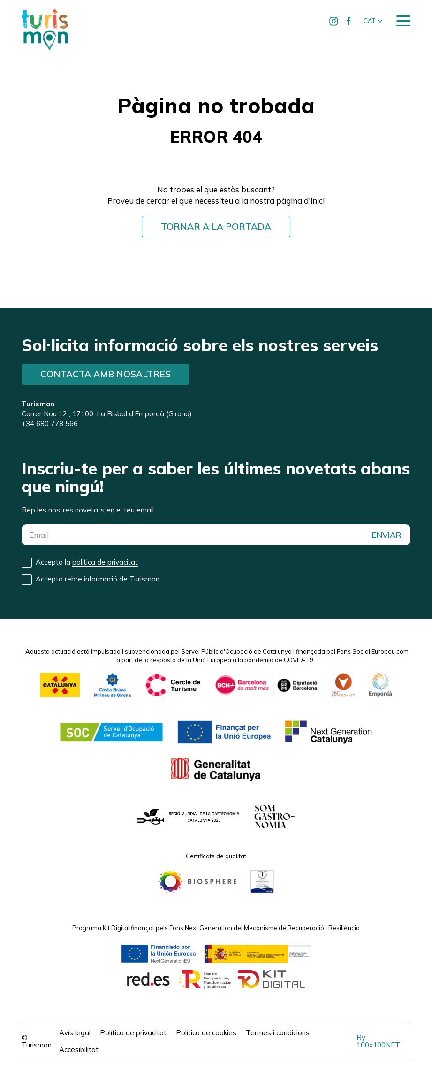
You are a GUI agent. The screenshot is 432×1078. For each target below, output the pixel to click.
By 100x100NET (378, 1041)
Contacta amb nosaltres (105, 374)
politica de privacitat (105, 562)
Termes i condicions (278, 1032)
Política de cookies (206, 1032)
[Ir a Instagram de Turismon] (334, 21)
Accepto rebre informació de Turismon (97, 578)
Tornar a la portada (216, 226)
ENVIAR (386, 535)
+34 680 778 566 (50, 423)
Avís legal (75, 1032)
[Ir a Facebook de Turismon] (349, 21)
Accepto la (87, 562)
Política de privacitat (133, 1032)
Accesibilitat (79, 1049)
